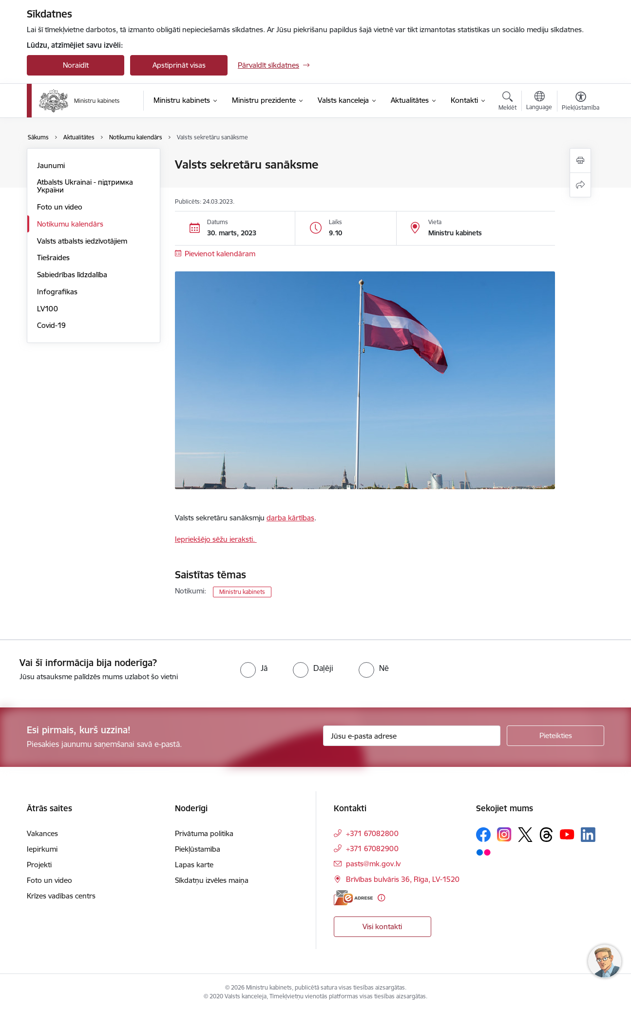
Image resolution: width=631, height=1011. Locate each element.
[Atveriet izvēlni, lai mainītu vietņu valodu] (539, 102)
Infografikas (57, 291)
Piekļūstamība (197, 849)
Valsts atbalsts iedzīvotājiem (82, 241)
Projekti (39, 864)
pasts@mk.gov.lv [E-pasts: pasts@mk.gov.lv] (373, 863)
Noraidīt (76, 65)
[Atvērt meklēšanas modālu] (507, 102)
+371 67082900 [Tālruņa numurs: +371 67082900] (372, 848)
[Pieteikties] (555, 735)
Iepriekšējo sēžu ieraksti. (216, 539)
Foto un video (59, 206)
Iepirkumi (42, 849)
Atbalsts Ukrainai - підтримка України (85, 185)
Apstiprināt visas (179, 65)
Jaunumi (51, 165)
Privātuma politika (204, 833)
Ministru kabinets (242, 591)
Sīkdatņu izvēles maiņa (212, 880)
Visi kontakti (382, 926)
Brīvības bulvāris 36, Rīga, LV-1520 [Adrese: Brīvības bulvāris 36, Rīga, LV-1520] (402, 879)
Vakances (42, 833)
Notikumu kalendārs (70, 224)
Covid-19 (51, 325)
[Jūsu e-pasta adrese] (412, 735)
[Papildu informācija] (381, 897)
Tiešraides (53, 257)
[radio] (254, 668)
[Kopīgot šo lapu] (580, 185)
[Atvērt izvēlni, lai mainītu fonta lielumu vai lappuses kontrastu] (580, 102)
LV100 (47, 308)
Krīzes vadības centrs (61, 895)
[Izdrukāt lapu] (580, 160)
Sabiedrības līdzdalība (72, 274)
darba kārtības (290, 517)
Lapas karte (194, 864)
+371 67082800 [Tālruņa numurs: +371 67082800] (372, 833)
